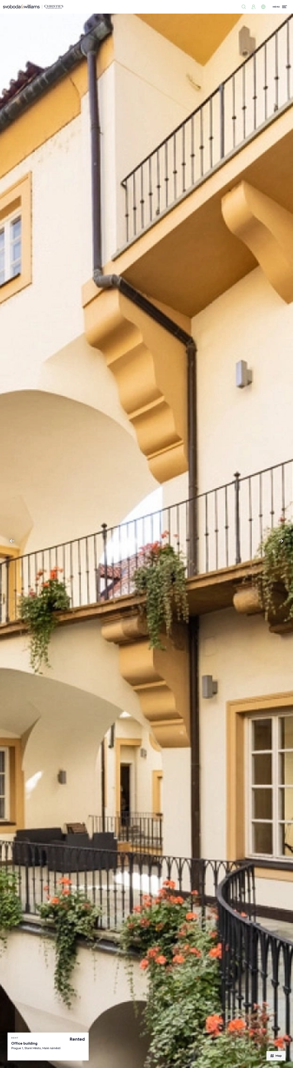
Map (276, 1056)
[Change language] (263, 6)
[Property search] (243, 6)
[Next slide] (280, 540)
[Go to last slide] (12, 540)
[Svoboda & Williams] (33, 7)
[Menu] (280, 7)
